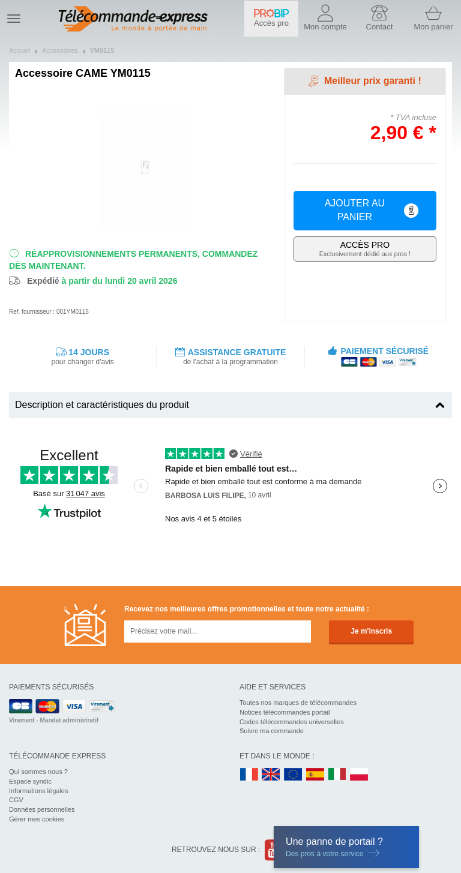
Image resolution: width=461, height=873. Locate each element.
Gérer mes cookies (36, 819)
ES (315, 774)
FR (249, 774)
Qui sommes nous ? (38, 771)
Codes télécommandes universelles (292, 721)
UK (271, 774)
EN (293, 774)
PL (359, 774)
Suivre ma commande (272, 730)
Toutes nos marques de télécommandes (298, 702)
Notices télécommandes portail (285, 712)
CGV (16, 799)
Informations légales (38, 790)
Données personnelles (41, 809)
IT (337, 774)
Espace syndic (30, 781)
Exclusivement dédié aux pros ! (365, 248)
